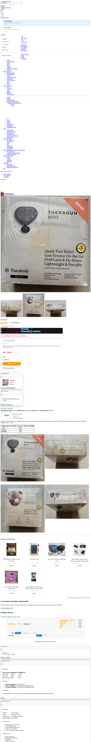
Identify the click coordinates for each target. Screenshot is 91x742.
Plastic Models (10, 100)
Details (23, 335)
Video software (25, 54)
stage (8, 64)
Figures (9, 98)
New (16, 329)
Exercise (15, 416)
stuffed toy (9, 88)
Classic (9, 76)
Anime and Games (11, 77)
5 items (80, 621)
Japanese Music (11, 73)
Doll (8, 90)
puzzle (8, 91)
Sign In (2, 9)
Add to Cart (12, 364)
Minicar (9, 93)
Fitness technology (18, 418)
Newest (18, 633)
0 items (80, 627)
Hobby (8, 97)
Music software (8, 71)
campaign (4, 39)
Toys (8, 87)
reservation (4, 44)
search (2, 6)
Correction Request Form (7, 608)
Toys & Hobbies (8, 86)
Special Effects (11, 61)
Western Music (11, 74)
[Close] (2, 376)
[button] (45, 16)
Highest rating (26, 633)
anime (22, 56)
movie (22, 57)
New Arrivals (5, 41)
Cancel (3, 388)
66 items (27, 624)
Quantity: (4, 653)
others (8, 63)
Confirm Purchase (10, 388)
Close (2, 404)
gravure (9, 70)
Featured (4, 47)
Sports (8, 66)
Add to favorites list (8, 368)
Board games (10, 94)
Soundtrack (10, 78)
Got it (2, 698)
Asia (8, 84)
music (8, 60)
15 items (80, 620)
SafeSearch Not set (5, 7)
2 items (80, 623)
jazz (8, 81)
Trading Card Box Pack (13, 101)
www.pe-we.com (6, 1)
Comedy (9, 67)
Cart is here (24, 42)
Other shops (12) (9, 340)
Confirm (8, 657)
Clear (45, 635)
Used (22, 331)
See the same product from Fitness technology (78, 597)
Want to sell (5, 50)
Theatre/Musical (11, 80)
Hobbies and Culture (12, 68)
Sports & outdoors (6, 55)
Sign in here (24, 38)
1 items (80, 625)
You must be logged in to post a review (10, 616)
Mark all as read (5, 17)
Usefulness (35, 633)
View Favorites (9, 404)
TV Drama (24, 58)
